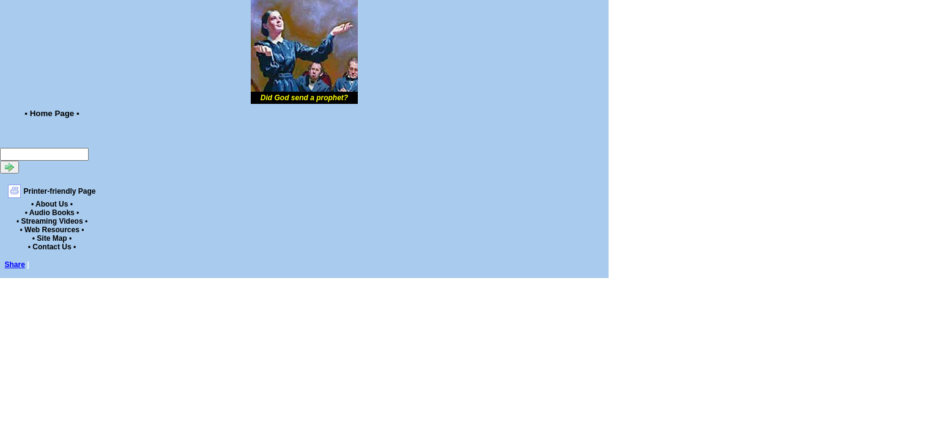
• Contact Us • (52, 247)
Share (15, 264)
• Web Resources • (52, 230)
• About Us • (52, 204)
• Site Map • (52, 238)
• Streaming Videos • (52, 221)
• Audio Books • (52, 212)
